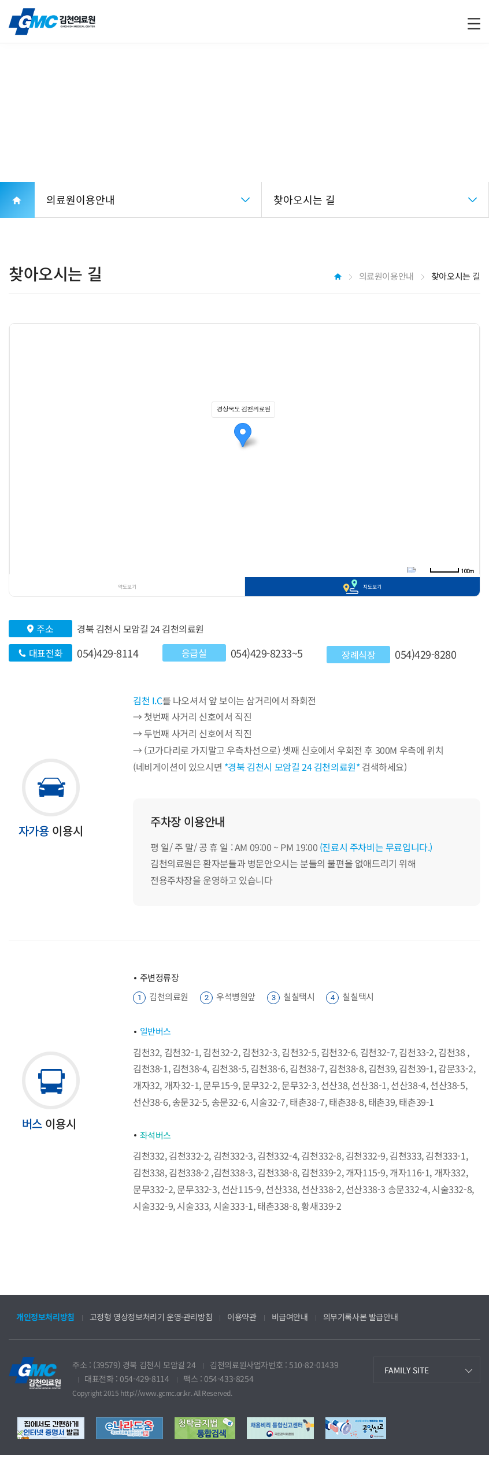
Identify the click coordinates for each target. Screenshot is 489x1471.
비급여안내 (290, 1333)
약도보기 (127, 594)
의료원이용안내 (80, 199)
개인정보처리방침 (45, 1333)
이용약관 (241, 1333)
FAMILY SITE (406, 1385)
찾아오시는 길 (304, 199)
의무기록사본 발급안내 (360, 1333)
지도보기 (372, 594)
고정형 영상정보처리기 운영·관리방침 (151, 1333)
